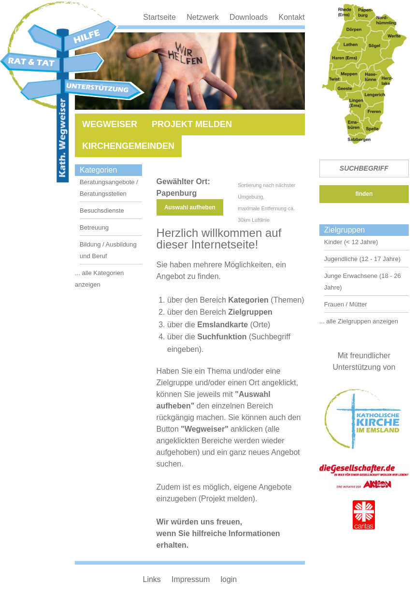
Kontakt (291, 17)
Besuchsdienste (102, 210)
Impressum (191, 579)
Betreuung (94, 227)
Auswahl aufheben (189, 207)
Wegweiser (109, 124)
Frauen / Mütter (345, 304)
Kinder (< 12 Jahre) (351, 242)
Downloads (249, 17)
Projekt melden (192, 124)
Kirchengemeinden (128, 146)
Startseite (159, 17)
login (228, 579)
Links (151, 579)
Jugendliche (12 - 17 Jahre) (362, 258)
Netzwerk (202, 17)
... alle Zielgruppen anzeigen (358, 321)
